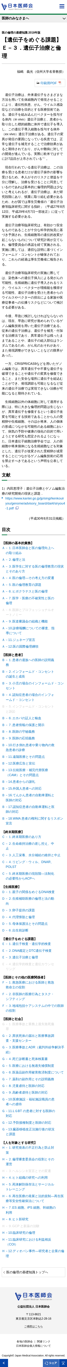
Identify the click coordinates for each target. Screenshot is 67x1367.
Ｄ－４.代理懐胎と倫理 (20, 917)
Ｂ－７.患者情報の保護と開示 (25, 725)
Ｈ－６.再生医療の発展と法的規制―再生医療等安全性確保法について (35, 1198)
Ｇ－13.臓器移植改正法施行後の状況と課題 (30, 1131)
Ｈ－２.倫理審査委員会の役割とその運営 (30, 1161)
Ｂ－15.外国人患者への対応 (24, 788)
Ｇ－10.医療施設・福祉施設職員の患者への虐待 (30, 1101)
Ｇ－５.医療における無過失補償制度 (30, 1066)
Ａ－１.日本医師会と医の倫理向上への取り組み (30, 550)
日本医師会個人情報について (33, 1345)
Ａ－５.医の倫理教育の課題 (23, 585)
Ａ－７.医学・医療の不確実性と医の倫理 (30, 600)
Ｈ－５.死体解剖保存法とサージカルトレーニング (30, 1186)
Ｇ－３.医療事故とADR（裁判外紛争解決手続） (35, 1049)
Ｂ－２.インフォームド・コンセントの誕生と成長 (30, 674)
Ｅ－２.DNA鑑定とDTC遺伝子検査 (29, 950)
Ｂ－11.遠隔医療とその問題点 (25, 757)
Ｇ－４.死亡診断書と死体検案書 (27, 1059)
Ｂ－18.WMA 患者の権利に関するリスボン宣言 (34, 821)
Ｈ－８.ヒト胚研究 (17, 1219)
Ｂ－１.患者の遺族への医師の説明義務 (30, 662)
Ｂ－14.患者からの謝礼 (20, 782)
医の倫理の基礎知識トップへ (27, 1272)
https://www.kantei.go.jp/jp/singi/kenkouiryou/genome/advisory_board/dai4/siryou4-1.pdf (35, 503)
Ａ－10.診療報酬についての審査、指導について (30, 630)
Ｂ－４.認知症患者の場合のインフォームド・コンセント (30, 697)
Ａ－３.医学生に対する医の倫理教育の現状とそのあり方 (35, 568)
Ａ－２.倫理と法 (15, 559)
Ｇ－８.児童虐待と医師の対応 (25, 1086)
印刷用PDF (49, 83)
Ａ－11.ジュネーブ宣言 (20, 640)
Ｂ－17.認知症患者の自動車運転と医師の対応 (30, 809)
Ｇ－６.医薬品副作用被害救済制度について (35, 1072)
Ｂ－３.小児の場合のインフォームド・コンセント (35, 685)
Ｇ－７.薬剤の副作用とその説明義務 (30, 1079)
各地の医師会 (25, 1341)
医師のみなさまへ (15, 18)
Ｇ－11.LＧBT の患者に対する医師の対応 (30, 1113)
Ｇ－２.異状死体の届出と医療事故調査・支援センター (30, 1038)
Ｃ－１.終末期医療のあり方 (23, 837)
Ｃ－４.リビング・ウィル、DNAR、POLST (30, 864)
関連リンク (43, 1341)
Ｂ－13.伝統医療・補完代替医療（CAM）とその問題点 (27, 772)
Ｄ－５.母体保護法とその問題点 (27, 924)
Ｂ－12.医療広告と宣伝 (20, 763)
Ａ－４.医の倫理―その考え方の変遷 (30, 578)
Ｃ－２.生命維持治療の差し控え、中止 (30, 846)
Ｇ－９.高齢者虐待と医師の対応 (27, 1092)
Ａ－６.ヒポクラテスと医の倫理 (27, 591)
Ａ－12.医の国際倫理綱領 (22, 646)
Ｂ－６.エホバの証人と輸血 (23, 718)
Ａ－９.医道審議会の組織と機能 (27, 621)
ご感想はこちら (33, 1326)
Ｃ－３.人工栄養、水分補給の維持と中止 (33, 855)
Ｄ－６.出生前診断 (17, 930)
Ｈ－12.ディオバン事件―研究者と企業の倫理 (35, 1253)
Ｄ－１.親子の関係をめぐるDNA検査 (30, 892)
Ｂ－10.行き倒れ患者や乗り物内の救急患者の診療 (30, 747)
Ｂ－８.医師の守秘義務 (20, 731)
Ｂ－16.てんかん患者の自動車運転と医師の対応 (30, 797)
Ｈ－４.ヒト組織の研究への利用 (27, 1177)
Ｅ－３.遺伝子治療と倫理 (22, 957)
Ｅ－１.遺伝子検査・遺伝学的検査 (28, 944)
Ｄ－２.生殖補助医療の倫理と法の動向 (30, 901)
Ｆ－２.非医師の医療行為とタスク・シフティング (30, 996)
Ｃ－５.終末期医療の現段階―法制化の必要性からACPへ (30, 876)
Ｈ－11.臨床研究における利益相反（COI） (28, 1242)
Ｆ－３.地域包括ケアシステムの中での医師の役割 (35, 1008)
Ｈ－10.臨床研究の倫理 (20, 1233)
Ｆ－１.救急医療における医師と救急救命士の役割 (30, 984)
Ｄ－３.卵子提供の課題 (20, 910)
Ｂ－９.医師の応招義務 (20, 738)
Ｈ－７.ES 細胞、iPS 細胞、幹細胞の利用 (31, 1210)
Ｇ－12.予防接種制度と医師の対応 (28, 1122)
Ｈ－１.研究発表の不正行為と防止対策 (30, 1150)
